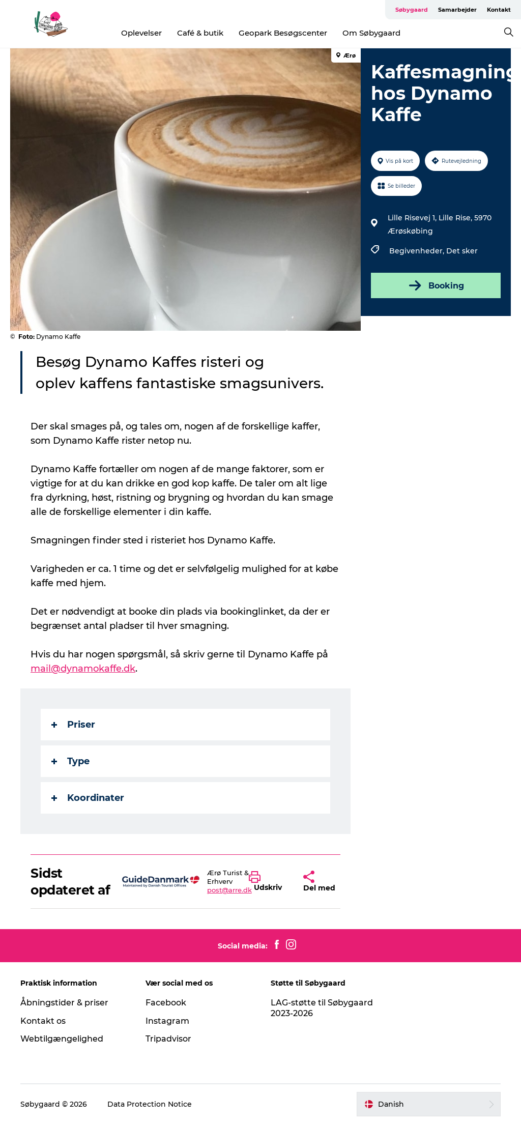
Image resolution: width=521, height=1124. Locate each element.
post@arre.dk (229, 890)
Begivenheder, (417, 250)
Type (70, 761)
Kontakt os (43, 1021)
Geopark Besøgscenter (283, 33)
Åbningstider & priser (64, 1002)
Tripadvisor (168, 1039)
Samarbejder (457, 9)
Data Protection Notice (149, 1104)
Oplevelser (141, 33)
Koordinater (87, 797)
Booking (435, 285)
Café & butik (200, 33)
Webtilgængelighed (61, 1039)
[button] (268, 881)
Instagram (167, 1021)
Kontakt (499, 9)
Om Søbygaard (371, 33)
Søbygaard (411, 9)
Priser (73, 724)
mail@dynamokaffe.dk (83, 668)
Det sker (462, 250)
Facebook (166, 1002)
